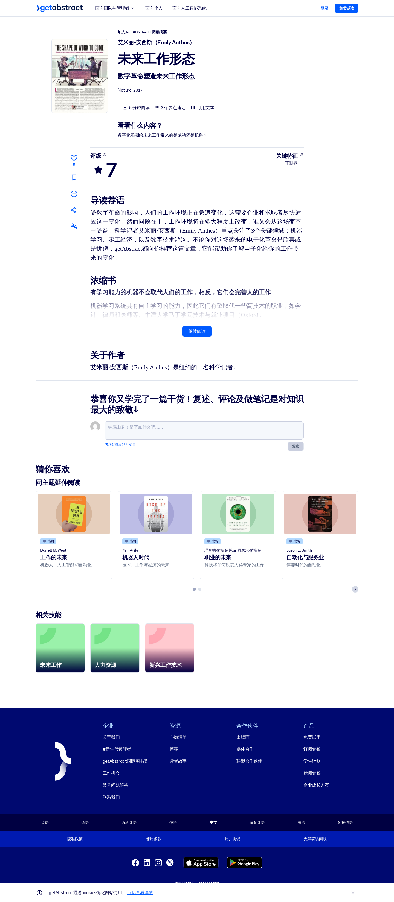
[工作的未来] (74, 514)
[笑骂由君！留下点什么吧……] (204, 430)
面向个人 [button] (153, 8)
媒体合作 (244, 749)
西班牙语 (129, 822)
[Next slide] (355, 589)
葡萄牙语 (257, 822)
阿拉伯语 (345, 822)
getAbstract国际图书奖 (125, 761)
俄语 (173, 822)
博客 (174, 749)
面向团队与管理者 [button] (115, 8)
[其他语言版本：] (73, 226)
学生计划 (311, 761)
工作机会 (111, 773)
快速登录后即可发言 (120, 444)
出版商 (242, 737)
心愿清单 (178, 737)
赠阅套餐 (311, 773)
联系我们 (111, 797)
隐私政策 (74, 839)
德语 (85, 822)
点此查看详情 (140, 892)
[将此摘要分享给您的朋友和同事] (73, 210)
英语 (45, 822)
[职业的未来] (238, 514)
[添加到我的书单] (73, 193)
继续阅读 (197, 331)
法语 (301, 822)
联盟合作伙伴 (249, 761)
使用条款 (153, 839)
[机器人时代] (156, 514)
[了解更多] (104, 154)
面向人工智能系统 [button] (189, 8)
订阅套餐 (311, 749)
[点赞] (73, 159)
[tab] (194, 589)
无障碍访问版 (315, 839)
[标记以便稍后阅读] (73, 177)
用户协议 (232, 839)
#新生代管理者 (117, 749)
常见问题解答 (115, 785)
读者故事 (178, 761)
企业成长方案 (316, 785)
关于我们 (111, 737)
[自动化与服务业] (320, 514)
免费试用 (311, 737)
